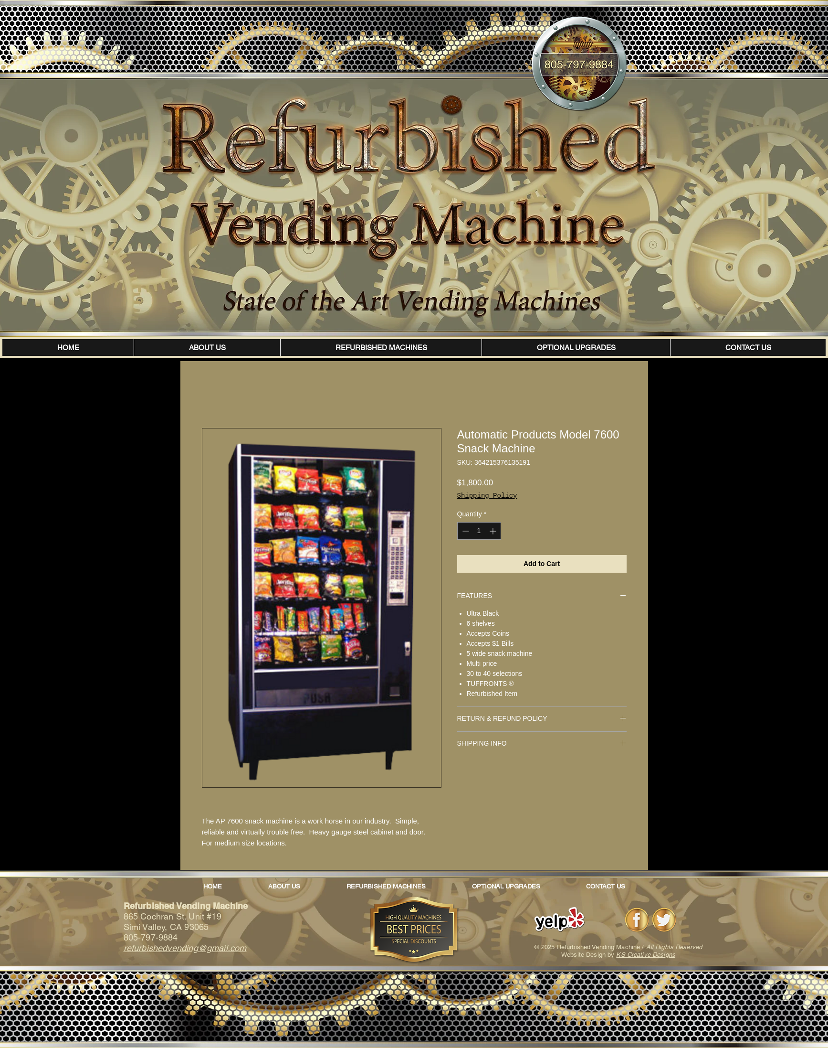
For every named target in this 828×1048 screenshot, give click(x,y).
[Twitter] (664, 920)
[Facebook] (637, 920)
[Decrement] (465, 531)
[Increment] (494, 531)
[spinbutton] (479, 531)
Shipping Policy (487, 496)
